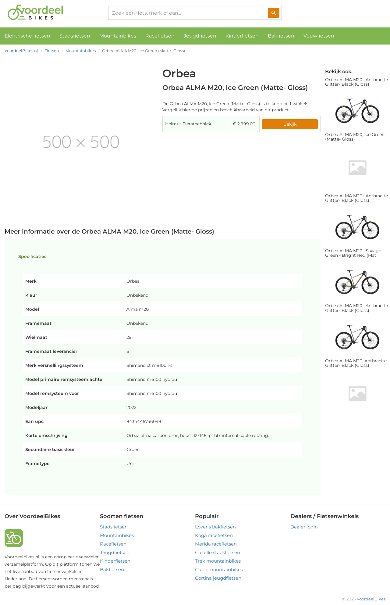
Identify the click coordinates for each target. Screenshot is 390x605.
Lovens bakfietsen (215, 527)
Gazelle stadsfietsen (217, 552)
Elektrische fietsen (27, 36)
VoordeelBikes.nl (21, 50)
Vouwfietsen (318, 36)
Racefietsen (160, 36)
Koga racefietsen (214, 535)
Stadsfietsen (74, 36)
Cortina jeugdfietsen (218, 578)
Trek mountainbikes (218, 561)
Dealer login (304, 527)
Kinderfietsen (242, 36)
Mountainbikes (117, 36)
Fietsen (51, 50)
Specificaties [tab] (32, 256)
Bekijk (289, 124)
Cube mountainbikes (219, 569)
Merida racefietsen (216, 544)
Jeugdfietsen (200, 36)
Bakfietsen (281, 36)
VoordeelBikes (371, 598)
